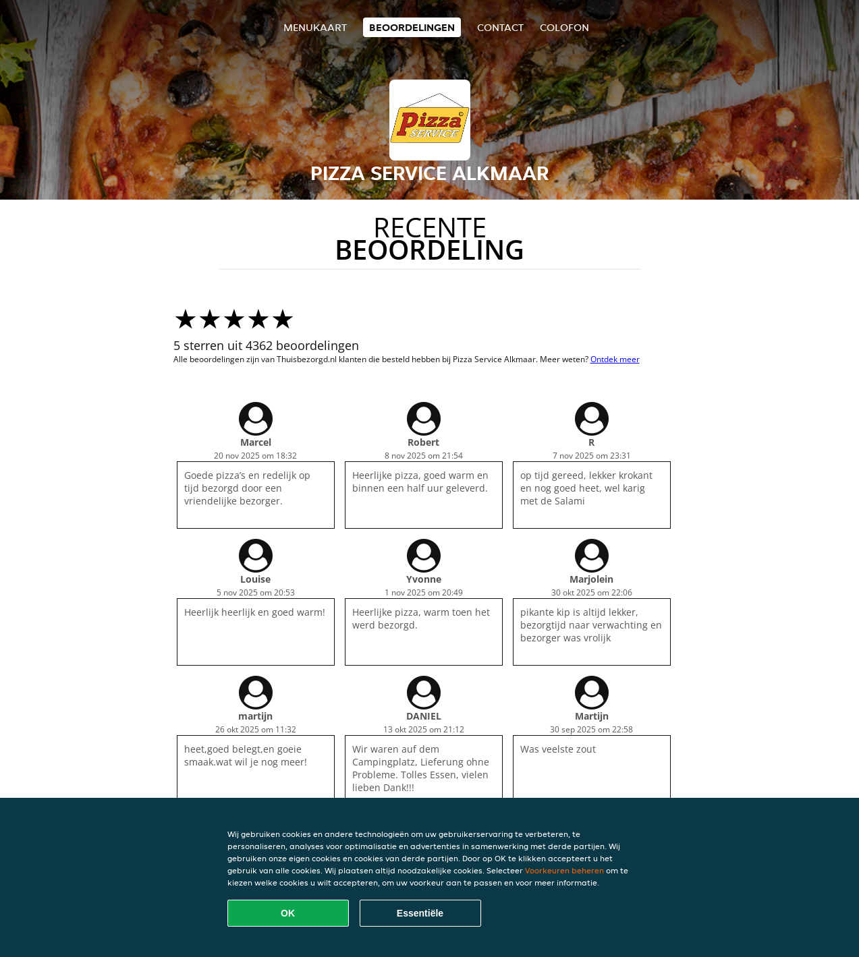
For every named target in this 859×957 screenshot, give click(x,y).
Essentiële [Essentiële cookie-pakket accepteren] (420, 913)
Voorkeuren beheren (564, 870)
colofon (564, 27)
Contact (500, 27)
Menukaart (315, 27)
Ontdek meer (615, 359)
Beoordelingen (412, 27)
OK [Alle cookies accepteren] (288, 913)
